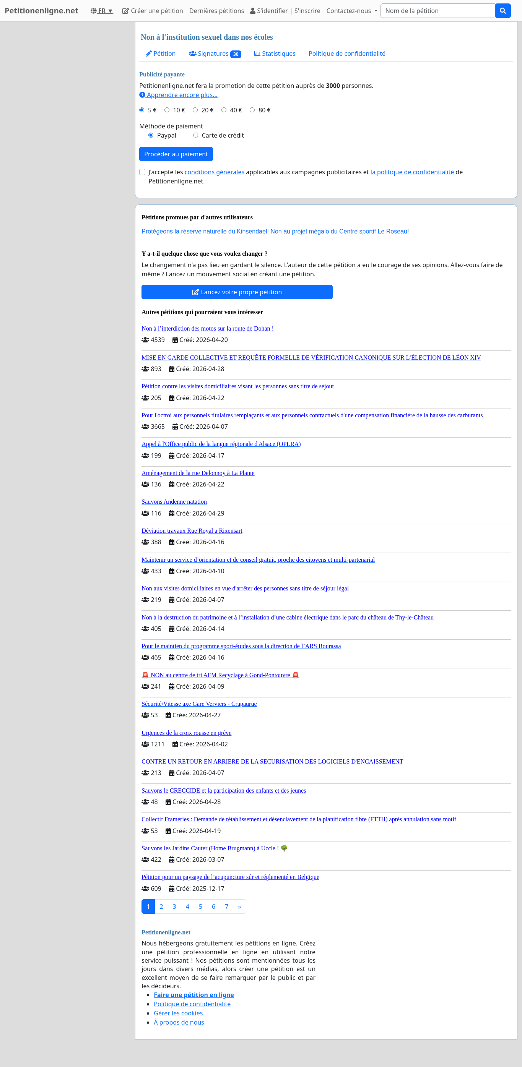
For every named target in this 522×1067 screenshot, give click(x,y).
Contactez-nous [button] (350, 10)
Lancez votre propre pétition (237, 292)
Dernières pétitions (216, 10)
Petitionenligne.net (41, 10)
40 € (236, 110)
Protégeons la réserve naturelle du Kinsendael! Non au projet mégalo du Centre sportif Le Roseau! (275, 231)
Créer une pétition (152, 10)
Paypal (166, 135)
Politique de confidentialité (347, 53)
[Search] (438, 10)
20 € (208, 110)
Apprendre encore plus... (178, 95)
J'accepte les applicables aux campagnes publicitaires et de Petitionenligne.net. (305, 176)
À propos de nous (179, 1022)
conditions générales (214, 172)
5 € (152, 110)
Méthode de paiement (171, 126)
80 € (265, 110)
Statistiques (275, 53)
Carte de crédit (223, 135)
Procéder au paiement (176, 154)
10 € (179, 110)
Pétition (161, 53)
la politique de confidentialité (412, 172)
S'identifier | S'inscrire (285, 10)
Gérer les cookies (178, 1013)
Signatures (215, 53)
